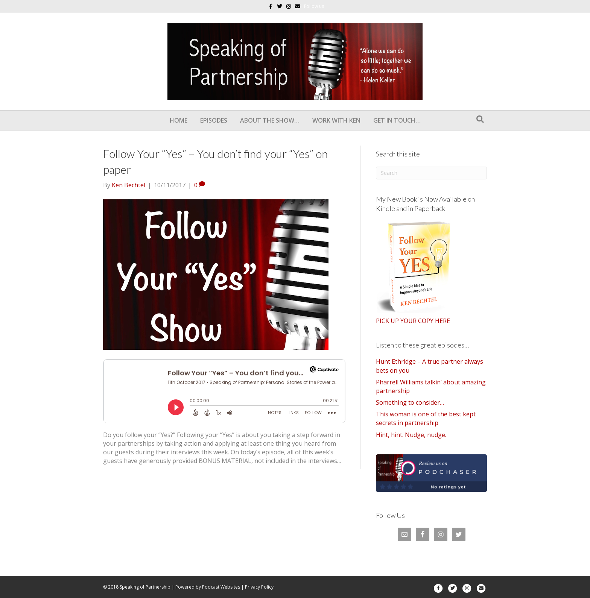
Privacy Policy (259, 587)
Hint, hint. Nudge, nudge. (411, 435)
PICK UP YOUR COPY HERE (413, 321)
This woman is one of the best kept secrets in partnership (426, 418)
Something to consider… (410, 402)
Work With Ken (336, 120)
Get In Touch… (397, 120)
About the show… (270, 120)
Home (178, 120)
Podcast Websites (221, 587)
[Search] (480, 119)
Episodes (213, 120)
